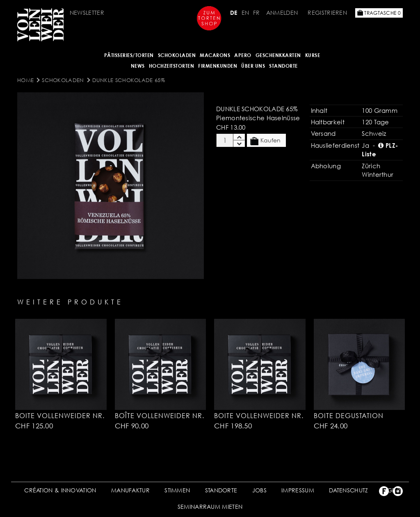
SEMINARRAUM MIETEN (210, 506)
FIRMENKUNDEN (217, 66)
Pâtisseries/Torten (129, 55)
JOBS (259, 490)
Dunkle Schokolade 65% (128, 80)
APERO (242, 55)
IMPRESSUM (297, 490)
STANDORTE (221, 490)
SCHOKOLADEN (177, 55)
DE (233, 12)
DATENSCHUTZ (348, 490)
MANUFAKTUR (130, 490)
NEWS (138, 66)
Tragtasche (379, 13)
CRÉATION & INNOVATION (60, 490)
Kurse (312, 55)
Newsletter (87, 12)
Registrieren (327, 12)
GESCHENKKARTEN (278, 55)
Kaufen (265, 141)
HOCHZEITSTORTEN (171, 66)
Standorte (283, 66)
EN (245, 12)
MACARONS (215, 55)
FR (256, 12)
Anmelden (282, 12)
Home (25, 80)
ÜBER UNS (253, 66)
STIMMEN (177, 490)
